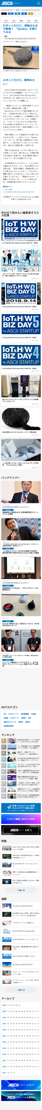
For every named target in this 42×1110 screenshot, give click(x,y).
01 (8, 1005)
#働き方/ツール (9, 722)
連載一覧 (21, 990)
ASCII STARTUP (7, 10)
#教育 (20, 722)
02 (11, 1005)
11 (35, 1011)
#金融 (33, 713)
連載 (17, 10)
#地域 (5, 717)
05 (19, 1005)
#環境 (23, 717)
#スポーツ (14, 717)
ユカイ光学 (8, 189)
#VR (29, 717)
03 (13, 1005)
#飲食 (27, 722)
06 (22, 1011)
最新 (36, 21)
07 (24, 1011)
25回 (13, 21)
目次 (6, 21)
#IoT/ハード (13, 713)
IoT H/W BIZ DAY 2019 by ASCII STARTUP (19, 192)
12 (38, 1011)
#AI (4, 713)
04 (16, 1005)
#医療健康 (25, 713)
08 (27, 1011)
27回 (28, 21)
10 (33, 1011)
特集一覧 (21, 890)
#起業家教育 (8, 726)
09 (30, 1011)
